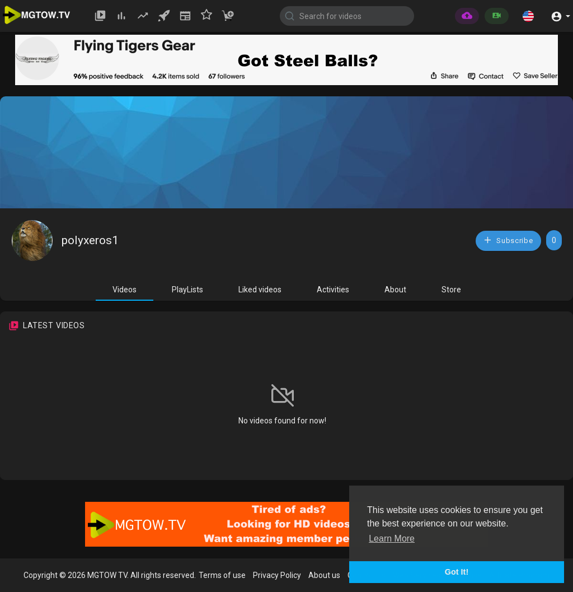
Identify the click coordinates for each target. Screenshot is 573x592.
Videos (124, 289)
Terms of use (222, 575)
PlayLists (187, 289)
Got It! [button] (456, 571)
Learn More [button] (392, 538)
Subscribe (508, 240)
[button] (528, 15)
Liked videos (259, 289)
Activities (333, 289)
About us (324, 575)
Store (451, 289)
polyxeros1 (90, 240)
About (395, 289)
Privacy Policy (277, 575)
